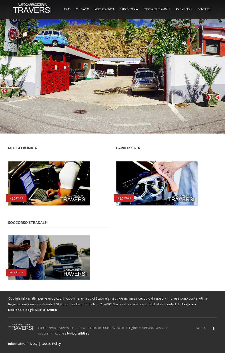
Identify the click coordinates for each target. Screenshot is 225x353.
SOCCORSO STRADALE (157, 9)
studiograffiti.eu (77, 333)
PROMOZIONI (184, 9)
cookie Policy (51, 343)
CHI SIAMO (82, 9)
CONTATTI (204, 9)
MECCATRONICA (104, 9)
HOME (66, 9)
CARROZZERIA (129, 9)
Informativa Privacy (23, 343)
